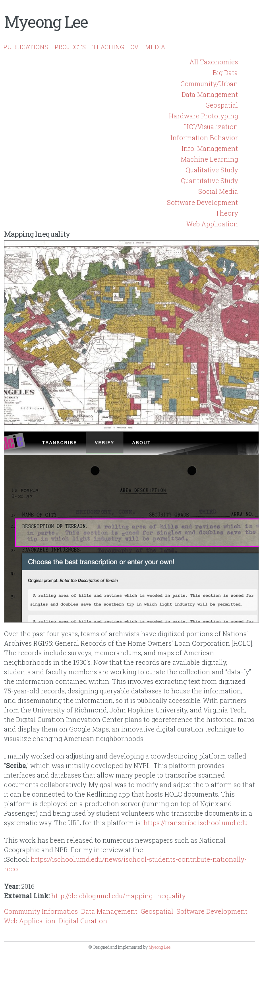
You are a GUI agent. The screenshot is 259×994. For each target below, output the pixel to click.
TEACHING (108, 47)
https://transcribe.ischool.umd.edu (195, 822)
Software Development (202, 202)
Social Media (218, 191)
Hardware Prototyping (203, 116)
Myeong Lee (45, 21)
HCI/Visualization (211, 126)
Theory (226, 213)
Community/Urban (209, 83)
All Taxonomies (213, 62)
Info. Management (210, 148)
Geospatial (221, 105)
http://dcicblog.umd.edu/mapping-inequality (118, 896)
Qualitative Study (212, 170)
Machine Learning (209, 159)
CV (134, 47)
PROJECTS (70, 47)
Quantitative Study (209, 180)
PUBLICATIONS (25, 47)
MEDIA (155, 47)
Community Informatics (41, 911)
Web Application (212, 224)
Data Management (210, 94)
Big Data (225, 72)
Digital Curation (83, 921)
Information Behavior (204, 137)
